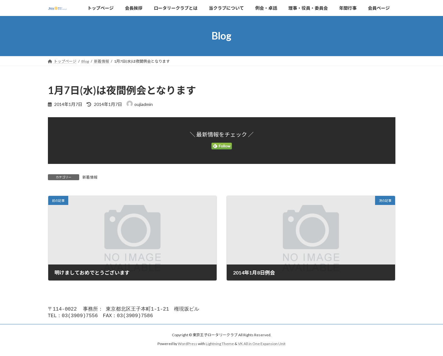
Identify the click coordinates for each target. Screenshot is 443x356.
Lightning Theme (220, 345)
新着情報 (89, 177)
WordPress (187, 345)
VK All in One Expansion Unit (262, 345)
